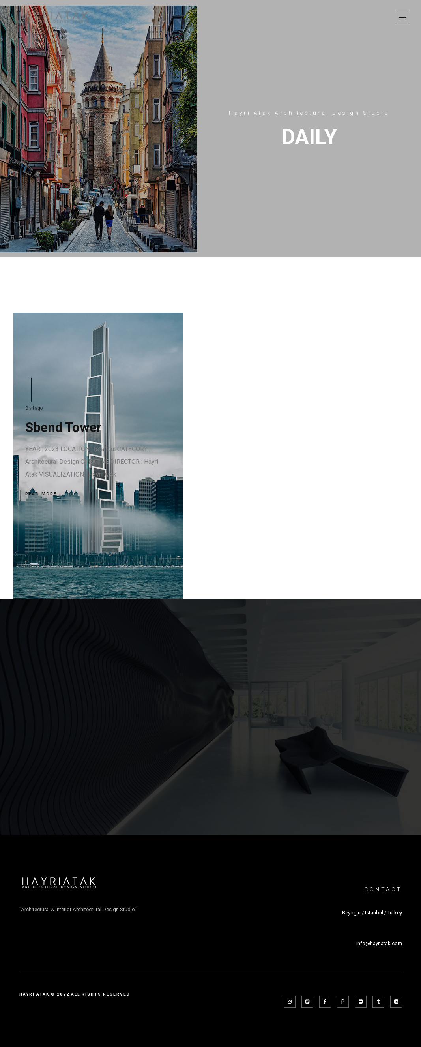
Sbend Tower (63, 427)
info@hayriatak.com (379, 943)
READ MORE (49, 494)
